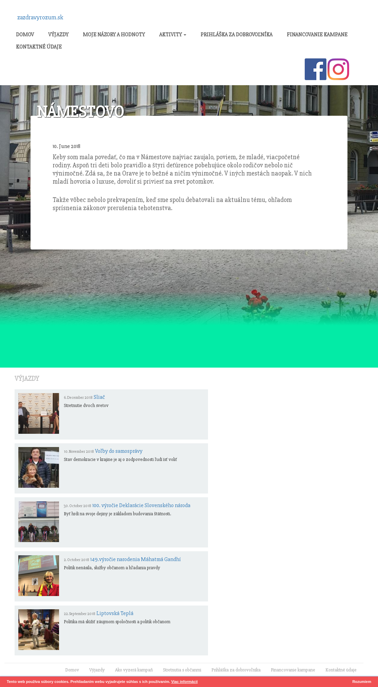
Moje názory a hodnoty (114, 34)
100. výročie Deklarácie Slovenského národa (141, 505)
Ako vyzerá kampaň (134, 670)
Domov (25, 34)
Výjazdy (58, 34)
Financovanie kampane (317, 34)
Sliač (99, 397)
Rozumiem (361, 682)
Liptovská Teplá (114, 613)
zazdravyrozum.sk (40, 17)
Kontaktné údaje (39, 46)
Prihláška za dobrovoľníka (236, 34)
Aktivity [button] (172, 34)
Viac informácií (184, 682)
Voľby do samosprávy (119, 451)
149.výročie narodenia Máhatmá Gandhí (135, 559)
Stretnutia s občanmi (182, 670)
